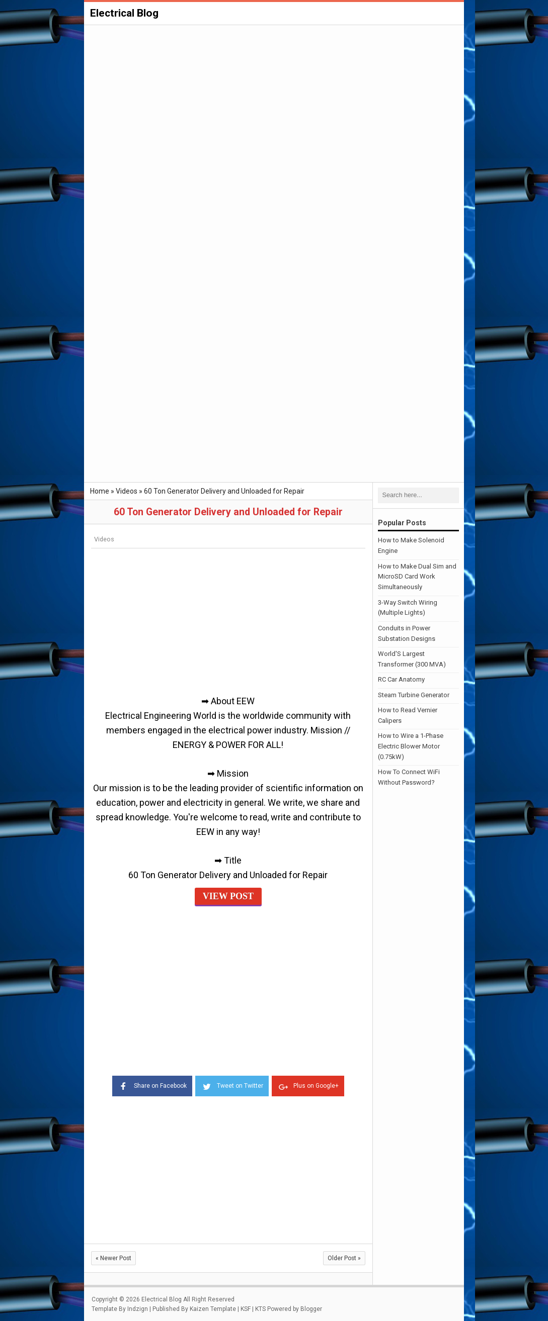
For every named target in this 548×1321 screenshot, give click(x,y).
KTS (260, 1308)
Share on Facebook (149, 1084)
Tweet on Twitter (232, 1084)
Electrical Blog (124, 13)
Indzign (137, 1308)
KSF (246, 1308)
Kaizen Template (213, 1308)
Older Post (344, 1257)
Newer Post (113, 1257)
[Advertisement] (274, 101)
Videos (104, 539)
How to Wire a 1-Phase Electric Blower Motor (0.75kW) (410, 746)
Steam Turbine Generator (413, 694)
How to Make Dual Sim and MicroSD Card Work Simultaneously (417, 576)
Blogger (311, 1308)
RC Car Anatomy (401, 679)
